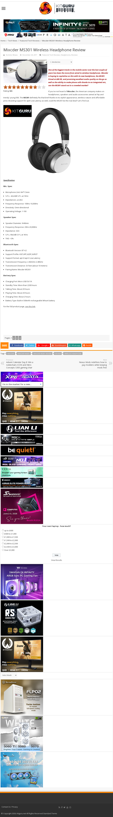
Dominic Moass (12, 55)
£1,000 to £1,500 (11, 537)
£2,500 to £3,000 (11, 547)
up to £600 (8, 530)
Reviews (74, 55)
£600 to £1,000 (10, 533)
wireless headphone (73, 353)
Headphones (65, 55)
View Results (56, 560)
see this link (30, 306)
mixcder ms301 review (42, 353)
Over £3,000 (9, 550)
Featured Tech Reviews (30, 40)
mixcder (10, 353)
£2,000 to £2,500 (11, 543)
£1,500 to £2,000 (11, 540)
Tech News (12, 40)
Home (3, 40)
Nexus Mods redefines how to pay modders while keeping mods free (92, 364)
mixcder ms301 (24, 353)
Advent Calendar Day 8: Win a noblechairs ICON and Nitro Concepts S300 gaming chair (20, 364)
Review (58, 353)
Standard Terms (50, 813)
